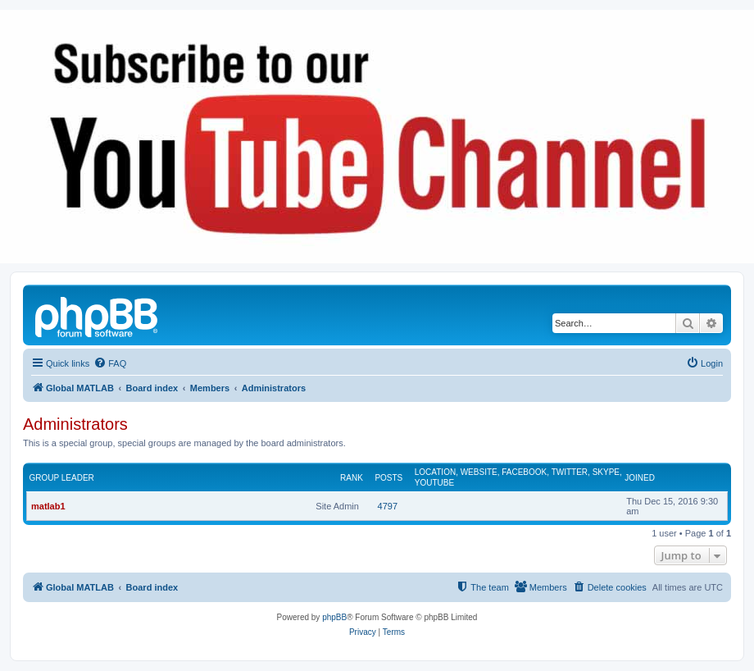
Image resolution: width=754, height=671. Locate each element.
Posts (388, 477)
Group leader (62, 477)
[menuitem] (109, 363)
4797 (387, 506)
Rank (351, 477)
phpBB (334, 617)
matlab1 (48, 506)
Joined (640, 477)
